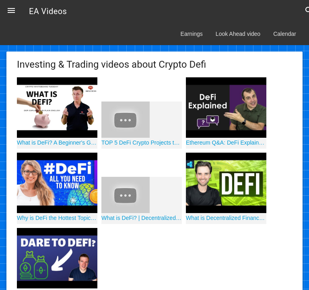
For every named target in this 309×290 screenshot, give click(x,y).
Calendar (284, 34)
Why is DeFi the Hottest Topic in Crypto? (57, 218)
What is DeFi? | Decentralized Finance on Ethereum (141, 218)
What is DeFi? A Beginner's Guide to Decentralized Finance (57, 142)
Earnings (192, 34)
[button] (11, 11)
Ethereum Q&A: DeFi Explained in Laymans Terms (226, 142)
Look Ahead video (238, 34)
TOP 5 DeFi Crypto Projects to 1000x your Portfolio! (141, 142)
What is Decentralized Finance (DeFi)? (226, 218)
